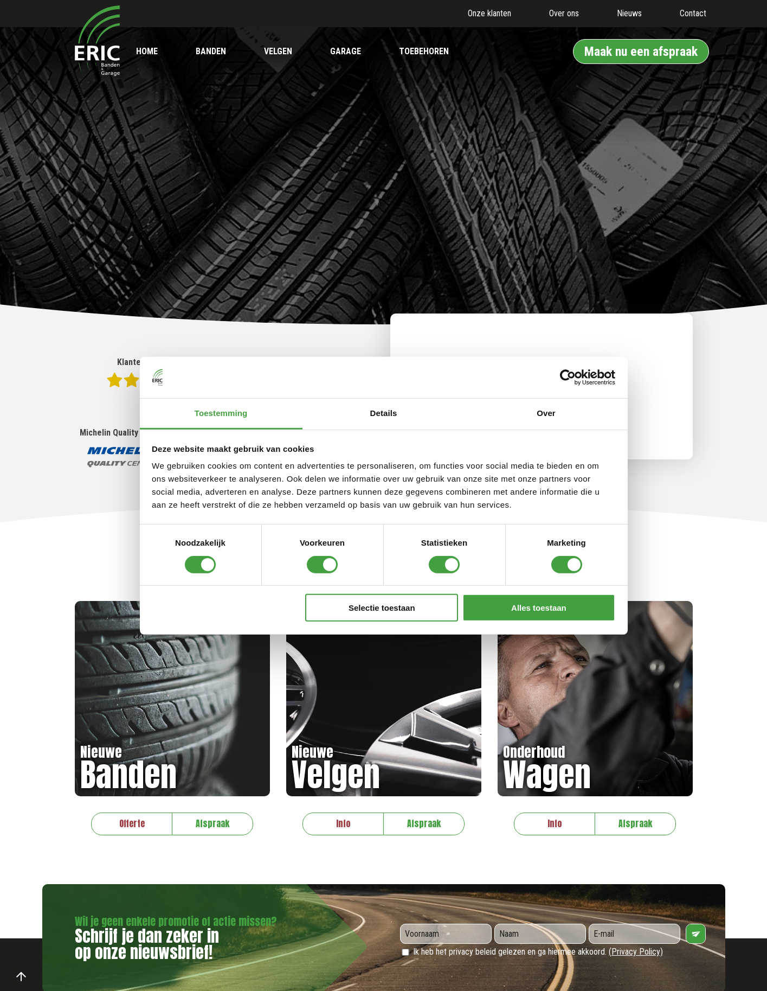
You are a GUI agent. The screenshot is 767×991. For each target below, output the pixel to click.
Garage (345, 51)
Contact (693, 13)
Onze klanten (489, 13)
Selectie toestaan (382, 607)
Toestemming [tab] (221, 413)
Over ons (564, 13)
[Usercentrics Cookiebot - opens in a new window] (567, 377)
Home (147, 51)
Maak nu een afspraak (641, 51)
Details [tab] (383, 413)
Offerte (132, 823)
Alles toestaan (538, 607)
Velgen (278, 51)
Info (343, 823)
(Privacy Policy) (636, 952)
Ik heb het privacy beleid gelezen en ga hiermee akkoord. (531, 952)
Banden (211, 51)
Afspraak (212, 823)
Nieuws (629, 13)
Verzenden (696, 934)
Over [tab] (546, 413)
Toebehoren (424, 51)
